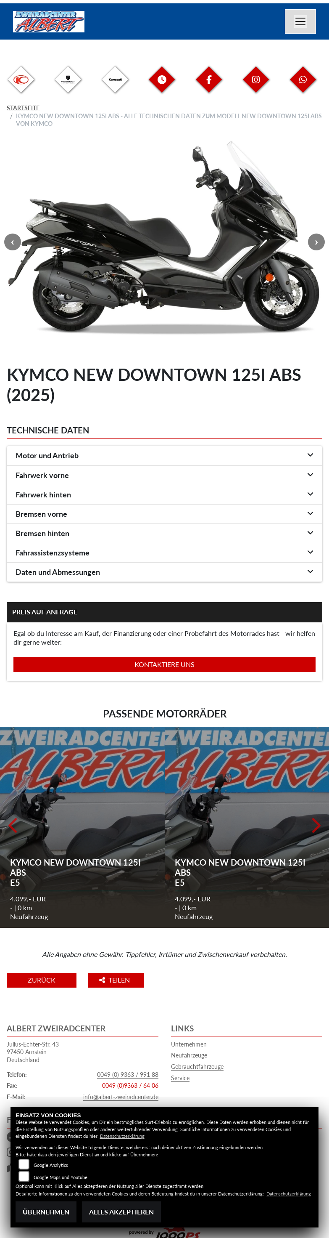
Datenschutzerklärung (122, 1136)
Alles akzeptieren (121, 1212)
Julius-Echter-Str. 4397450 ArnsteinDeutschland (33, 1052)
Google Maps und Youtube (60, 1177)
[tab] (164, 455)
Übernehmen (46, 1212)
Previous (12, 242)
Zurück (41, 980)
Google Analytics (51, 1165)
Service (180, 1077)
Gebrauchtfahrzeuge (197, 1066)
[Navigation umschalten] (300, 21)
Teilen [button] (115, 980)
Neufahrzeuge (189, 1055)
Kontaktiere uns (164, 664)
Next (316, 242)
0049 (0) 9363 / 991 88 (127, 1074)
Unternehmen (189, 1044)
